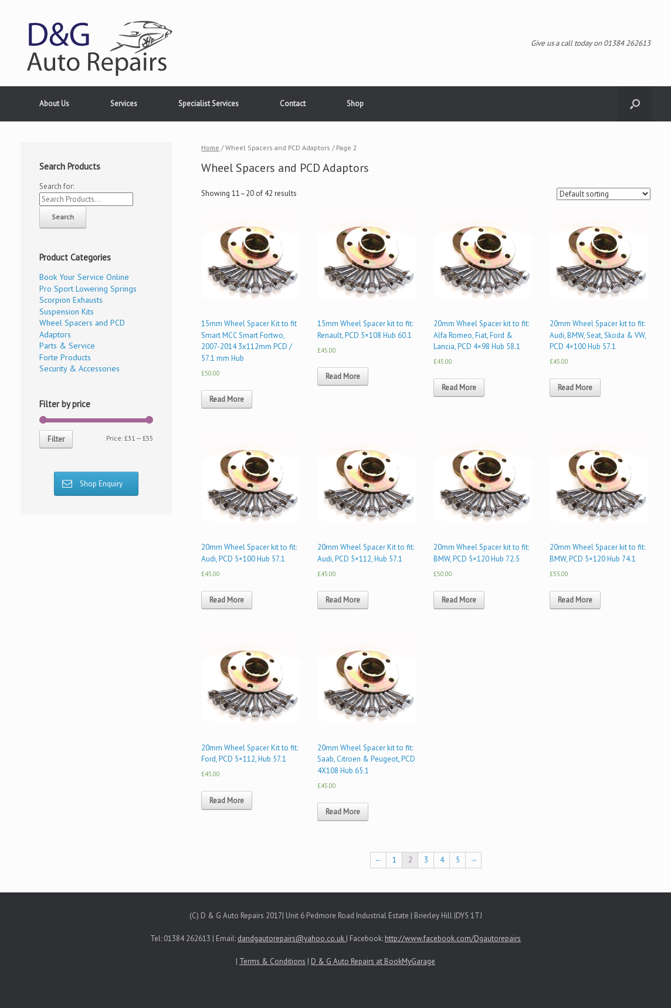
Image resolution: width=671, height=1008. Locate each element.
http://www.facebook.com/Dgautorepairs (453, 938)
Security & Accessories (79, 368)
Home (210, 147)
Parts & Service (67, 345)
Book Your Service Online (84, 277)
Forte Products (65, 357)
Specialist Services (208, 104)
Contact (293, 104)
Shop (355, 104)
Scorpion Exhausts (71, 300)
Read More (226, 399)
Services (123, 104)
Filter (56, 439)
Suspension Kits (66, 311)
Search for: (56, 186)
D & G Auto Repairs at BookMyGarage (373, 961)
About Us (54, 104)
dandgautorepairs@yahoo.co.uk (292, 938)
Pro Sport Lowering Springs (88, 288)
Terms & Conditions (272, 961)
